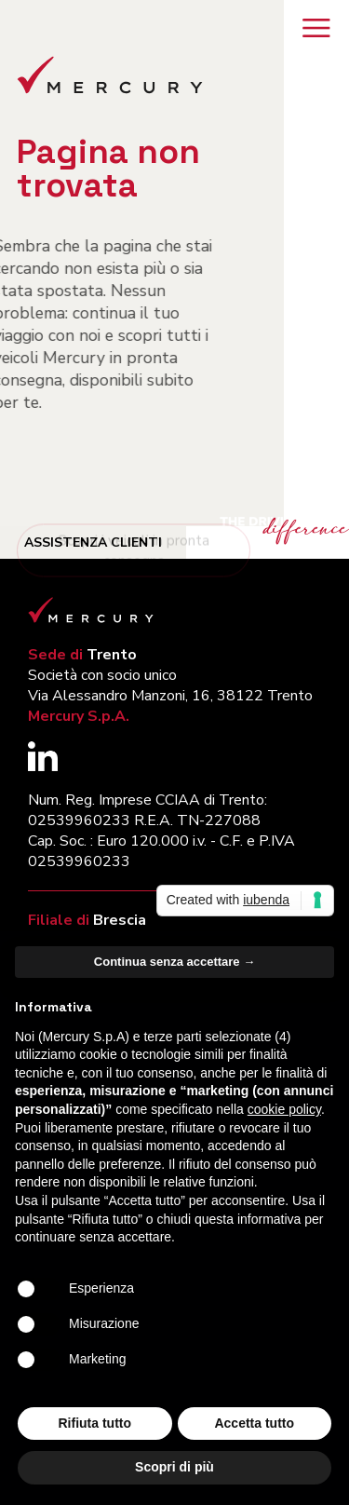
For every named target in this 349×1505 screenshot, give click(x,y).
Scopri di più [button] (174, 1466)
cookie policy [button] (284, 1109)
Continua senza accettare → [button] (174, 962)
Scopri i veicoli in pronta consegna (133, 563)
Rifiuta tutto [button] (94, 1423)
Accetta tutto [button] (254, 1423)
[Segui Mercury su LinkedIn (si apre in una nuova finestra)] (43, 766)
